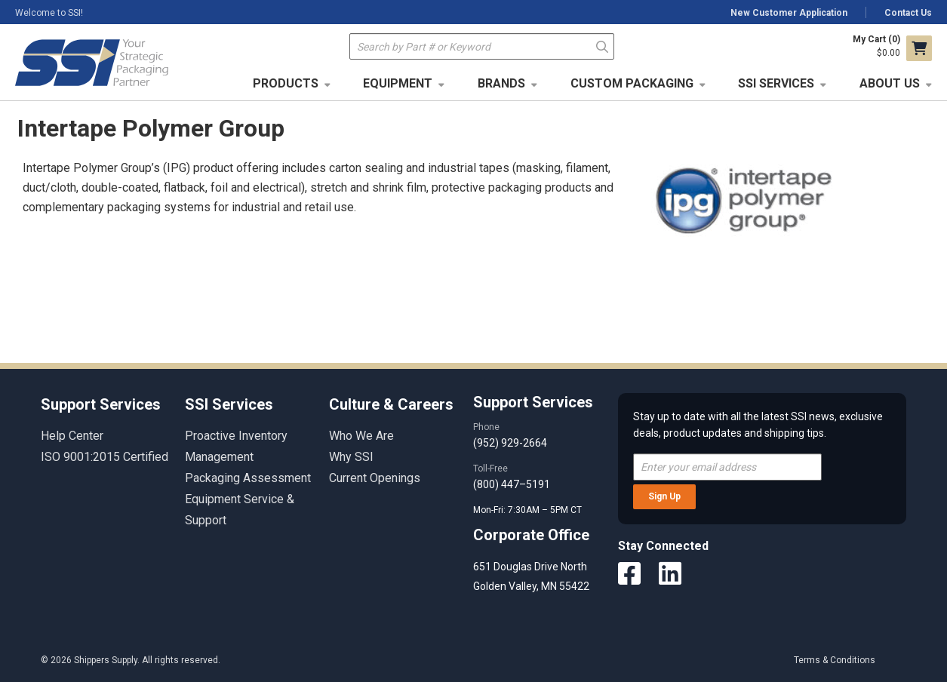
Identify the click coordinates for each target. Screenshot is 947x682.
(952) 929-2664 (510, 443)
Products (285, 83)
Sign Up (664, 496)
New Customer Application (788, 13)
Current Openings (374, 478)
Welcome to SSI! (49, 13)
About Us (889, 83)
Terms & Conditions (834, 660)
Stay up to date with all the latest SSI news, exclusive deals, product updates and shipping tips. (758, 424)
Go (602, 45)
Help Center (72, 436)
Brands (501, 83)
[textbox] (481, 46)
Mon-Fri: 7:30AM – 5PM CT (528, 510)
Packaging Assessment (248, 478)
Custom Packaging (631, 83)
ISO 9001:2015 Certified (104, 457)
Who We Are (361, 436)
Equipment (397, 83)
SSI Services (776, 83)
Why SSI (351, 457)
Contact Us (908, 13)
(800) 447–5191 (511, 484)
